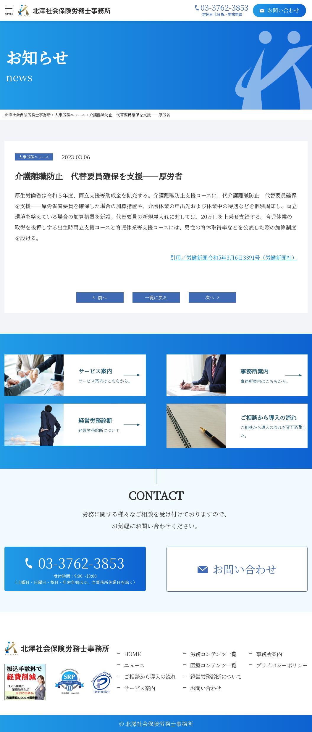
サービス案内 (139, 688)
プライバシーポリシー (282, 665)
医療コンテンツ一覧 (213, 665)
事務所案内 (269, 654)
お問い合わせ (245, 569)
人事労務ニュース (34, 157)
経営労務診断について (216, 676)
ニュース (134, 665)
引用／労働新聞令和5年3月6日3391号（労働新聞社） (233, 257)
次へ (209, 297)
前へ (102, 297)
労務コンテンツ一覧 (213, 654)
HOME (132, 654)
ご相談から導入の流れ (150, 676)
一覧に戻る (156, 297)
